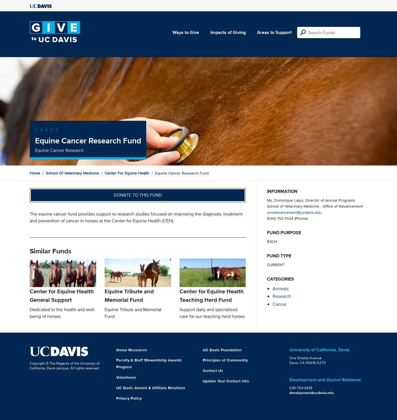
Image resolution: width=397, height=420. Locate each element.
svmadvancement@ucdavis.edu (294, 212)
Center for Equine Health (127, 173)
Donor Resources (131, 350)
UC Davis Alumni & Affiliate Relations (150, 388)
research (282, 296)
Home (35, 173)
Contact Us (213, 370)
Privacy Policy (129, 398)
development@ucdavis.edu (311, 392)
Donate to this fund (138, 195)
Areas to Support (274, 32)
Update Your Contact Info (226, 381)
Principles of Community (225, 360)
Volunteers (126, 377)
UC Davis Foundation (222, 350)
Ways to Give (185, 32)
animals (280, 288)
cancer (280, 304)
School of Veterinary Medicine (72, 173)
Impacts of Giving (228, 32)
